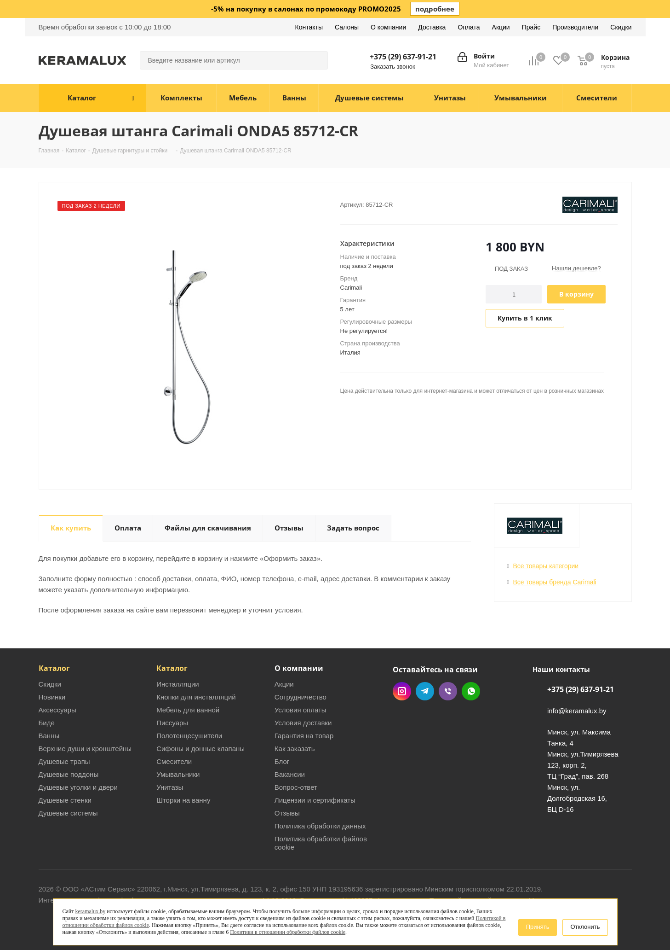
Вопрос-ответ (296, 787)
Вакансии (290, 774)
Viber (448, 691)
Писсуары (172, 723)
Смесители (174, 761)
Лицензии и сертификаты (315, 800)
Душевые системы (68, 813)
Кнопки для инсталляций (196, 697)
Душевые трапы (64, 761)
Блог (282, 761)
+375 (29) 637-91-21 (403, 57)
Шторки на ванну (183, 800)
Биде (47, 723)
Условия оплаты (300, 710)
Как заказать (295, 748)
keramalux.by (90, 911)
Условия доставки (303, 723)
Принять (538, 926)
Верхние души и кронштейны (85, 748)
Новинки (52, 697)
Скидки (50, 684)
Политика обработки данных (320, 826)
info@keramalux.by (577, 711)
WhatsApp (471, 691)
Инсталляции (177, 684)
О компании (299, 668)
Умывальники (178, 774)
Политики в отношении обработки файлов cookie (287, 932)
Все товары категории (546, 566)
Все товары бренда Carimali (554, 582)
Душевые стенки (65, 800)
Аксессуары (57, 710)
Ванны (49, 736)
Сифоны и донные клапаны (200, 748)
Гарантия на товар (304, 736)
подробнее (434, 8)
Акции (284, 684)
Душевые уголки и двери (78, 787)
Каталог (54, 668)
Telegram (425, 691)
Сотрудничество (300, 697)
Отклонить (585, 926)
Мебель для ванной (187, 710)
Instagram (402, 691)
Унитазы (169, 787)
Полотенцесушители (189, 736)
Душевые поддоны (69, 774)
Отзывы (287, 813)
